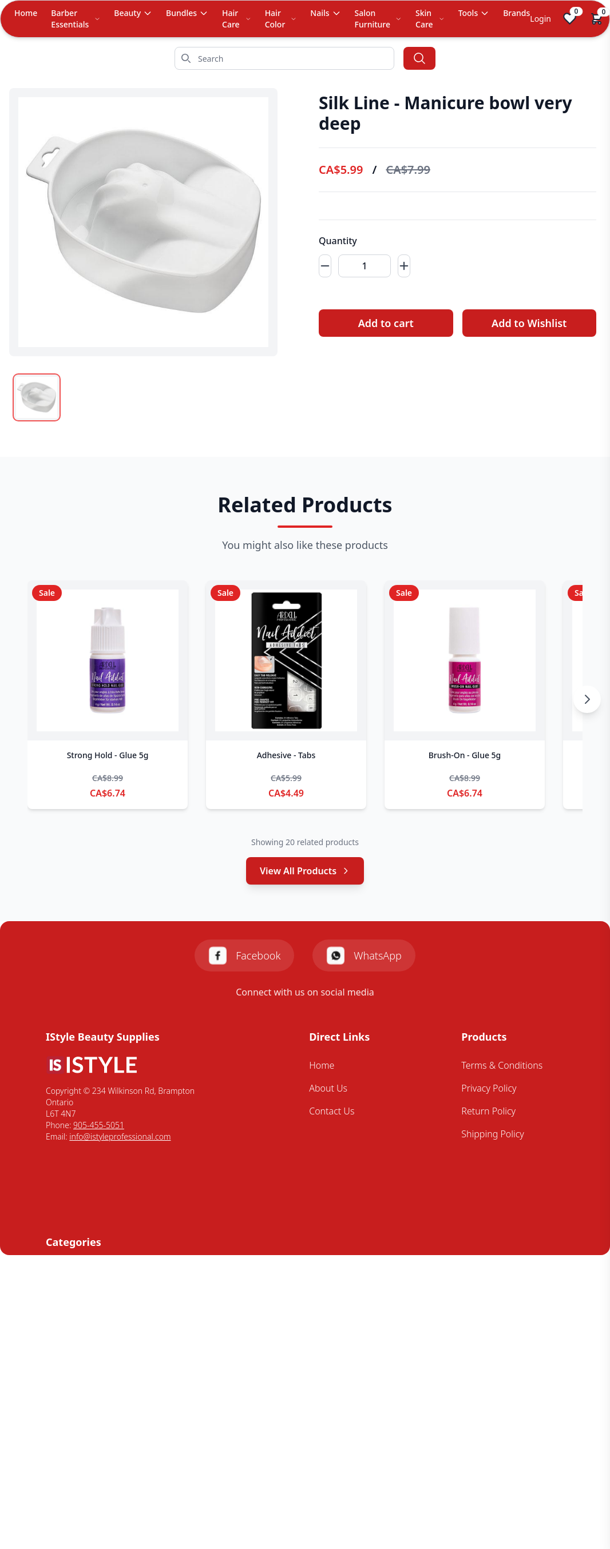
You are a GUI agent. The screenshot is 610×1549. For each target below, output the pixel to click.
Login (540, 18)
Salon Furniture (378, 18)
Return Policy (488, 1111)
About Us (328, 1088)
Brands (516, 12)
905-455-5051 (98, 1125)
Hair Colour (69, 1293)
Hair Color (281, 18)
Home (25, 12)
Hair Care (236, 18)
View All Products (305, 871)
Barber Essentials (75, 18)
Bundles (187, 12)
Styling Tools (71, 1362)
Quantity (338, 240)
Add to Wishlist (529, 323)
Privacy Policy (488, 1088)
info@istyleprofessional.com (120, 1136)
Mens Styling (72, 1316)
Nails (325, 12)
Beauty (133, 12)
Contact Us (331, 1111)
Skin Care (430, 18)
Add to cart (386, 323)
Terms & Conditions (501, 1065)
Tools (474, 12)
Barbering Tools (78, 1270)
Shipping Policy (492, 1134)
